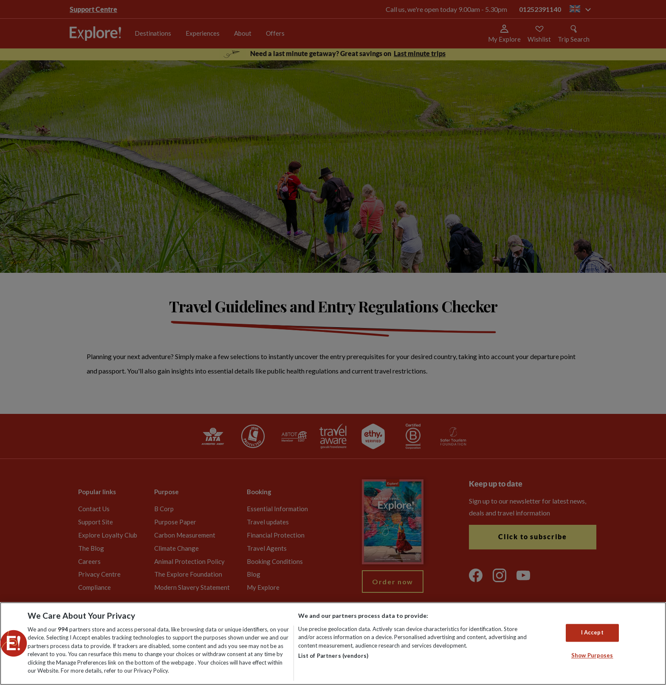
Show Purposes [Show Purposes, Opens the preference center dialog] (592, 655)
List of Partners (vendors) (333, 655)
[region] (333, 643)
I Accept (592, 632)
